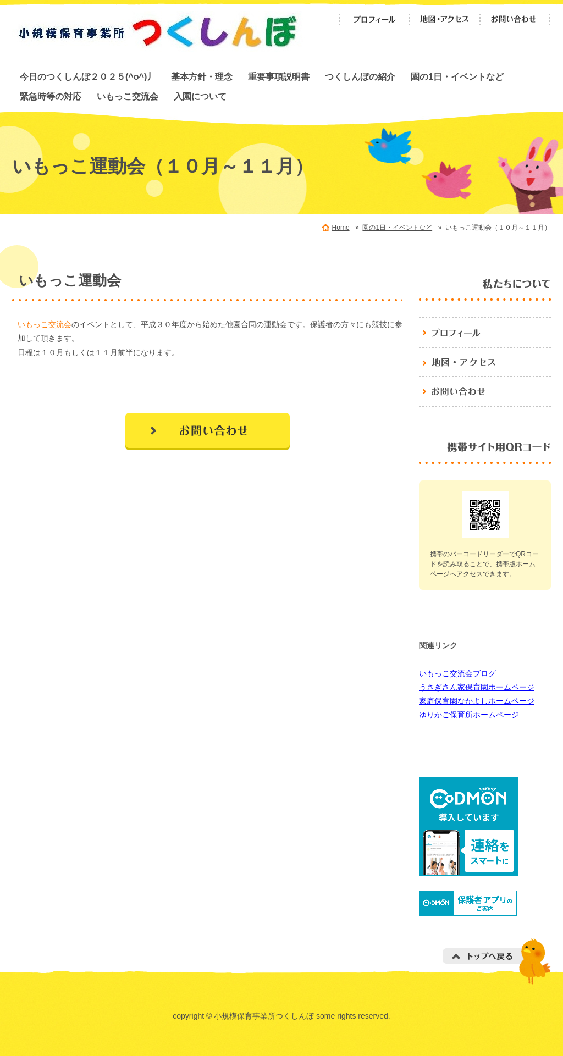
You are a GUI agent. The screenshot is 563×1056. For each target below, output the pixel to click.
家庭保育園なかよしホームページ (476, 700)
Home (341, 227)
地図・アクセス (445, 19)
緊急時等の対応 (50, 96)
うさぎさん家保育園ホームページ (476, 687)
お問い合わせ (515, 19)
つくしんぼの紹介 (360, 76)
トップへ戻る (497, 961)
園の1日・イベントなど (457, 76)
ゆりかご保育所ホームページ (469, 714)
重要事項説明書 (279, 76)
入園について (200, 96)
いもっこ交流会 (127, 96)
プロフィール (374, 19)
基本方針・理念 (202, 76)
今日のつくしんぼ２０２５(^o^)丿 (88, 76)
